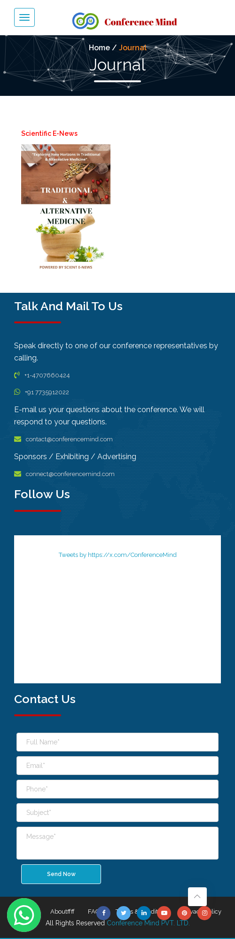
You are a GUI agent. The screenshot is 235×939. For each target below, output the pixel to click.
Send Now (61, 874)
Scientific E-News (49, 133)
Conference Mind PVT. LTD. (148, 923)
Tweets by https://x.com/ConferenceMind (118, 554)
